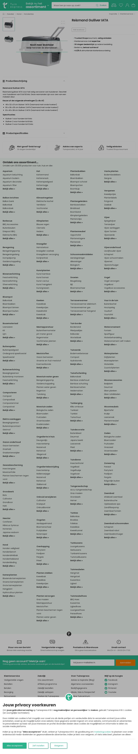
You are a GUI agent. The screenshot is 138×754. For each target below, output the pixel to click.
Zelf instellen (38, 745)
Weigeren (58, 745)
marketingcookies (102, 731)
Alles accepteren (15, 745)
